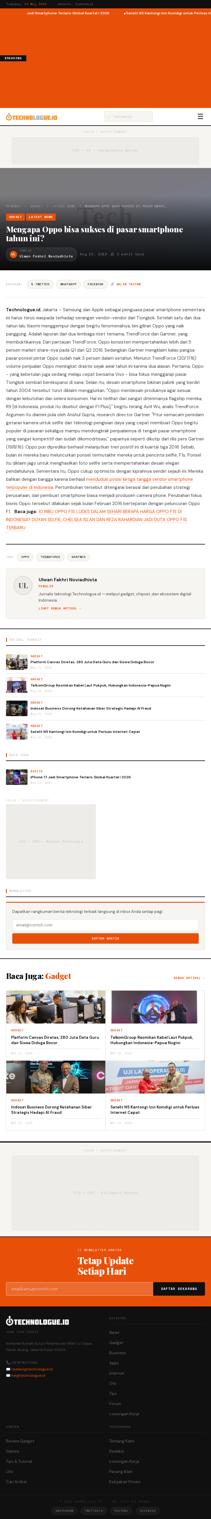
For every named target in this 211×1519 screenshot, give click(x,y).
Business (117, 1352)
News (114, 1332)
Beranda (13, 206)
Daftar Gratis (105, 938)
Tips (113, 1393)
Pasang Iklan (121, 1471)
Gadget (37, 206)
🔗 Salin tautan (125, 284)
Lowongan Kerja (124, 1413)
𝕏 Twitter (40, 284)
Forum (115, 1403)
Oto (112, 1383)
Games (12, 1451)
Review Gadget (20, 1441)
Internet (116, 1373)
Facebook (96, 284)
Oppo (25, 557)
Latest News (64, 206)
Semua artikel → (189, 978)
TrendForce (50, 557)
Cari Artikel (16, 1481)
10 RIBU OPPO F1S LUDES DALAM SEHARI (80, 512)
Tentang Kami (121, 1441)
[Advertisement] (118, 61)
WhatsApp (68, 284)
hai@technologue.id (28, 1375)
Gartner (78, 557)
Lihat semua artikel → (60, 608)
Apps (114, 1363)
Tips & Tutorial (19, 1461)
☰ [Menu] (200, 116)
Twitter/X (94, 1511)
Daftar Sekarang (179, 1288)
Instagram (64, 1511)
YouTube (121, 1511)
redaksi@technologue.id (32, 1369)
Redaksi (116, 1451)
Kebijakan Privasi (124, 1481)
